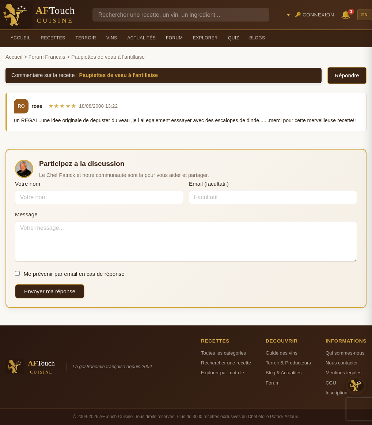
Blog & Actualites (283, 372)
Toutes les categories (223, 353)
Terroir (85, 37)
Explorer (205, 37)
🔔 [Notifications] (347, 14)
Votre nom (27, 184)
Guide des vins (281, 353)
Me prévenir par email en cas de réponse (70, 274)
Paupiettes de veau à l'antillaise (118, 75)
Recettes (53, 37)
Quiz (233, 37)
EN (364, 14)
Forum (174, 37)
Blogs (257, 37)
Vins (111, 37)
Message (26, 214)
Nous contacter (342, 363)
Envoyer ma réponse (49, 291)
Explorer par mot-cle (222, 372)
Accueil (21, 37)
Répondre (347, 75)
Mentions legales (343, 372)
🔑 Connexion (314, 15)
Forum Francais (47, 57)
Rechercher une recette (226, 363)
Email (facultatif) (209, 184)
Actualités (141, 37)
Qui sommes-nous (345, 353)
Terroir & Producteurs (288, 363)
